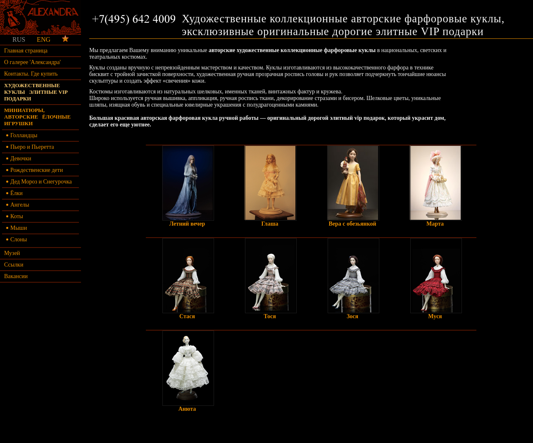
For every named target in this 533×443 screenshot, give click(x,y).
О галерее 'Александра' (32, 62)
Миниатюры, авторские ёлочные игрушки (37, 116)
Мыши (16, 228)
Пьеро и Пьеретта (30, 147)
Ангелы (17, 205)
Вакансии (16, 276)
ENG (43, 39)
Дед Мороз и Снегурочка (39, 182)
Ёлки (14, 193)
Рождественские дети (34, 170)
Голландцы (21, 135)
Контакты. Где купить (31, 74)
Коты (14, 216)
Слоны (16, 239)
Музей (12, 253)
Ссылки (13, 265)
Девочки (18, 158)
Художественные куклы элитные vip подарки (35, 92)
